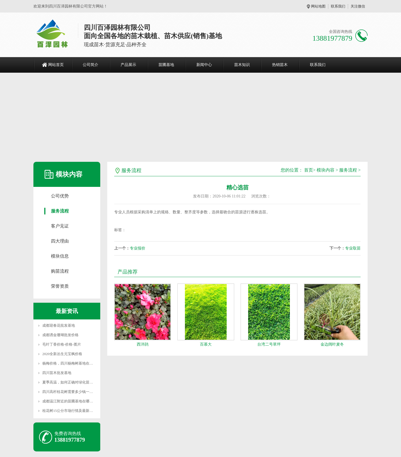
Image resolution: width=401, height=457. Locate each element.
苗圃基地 (166, 65)
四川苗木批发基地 (56, 373)
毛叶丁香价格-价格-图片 (61, 344)
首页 (308, 170)
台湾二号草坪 (269, 344)
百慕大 (206, 344)
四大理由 (60, 241)
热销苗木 (280, 65)
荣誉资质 (60, 286)
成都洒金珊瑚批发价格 (60, 335)
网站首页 (56, 65)
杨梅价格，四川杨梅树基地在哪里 (69, 363)
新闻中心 (204, 65)
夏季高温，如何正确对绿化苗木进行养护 (74, 382)
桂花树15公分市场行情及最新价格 (69, 411)
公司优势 (60, 196)
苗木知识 (242, 65)
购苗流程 (60, 271)
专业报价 (137, 248)
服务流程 (60, 211)
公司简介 (90, 65)
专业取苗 (353, 248)
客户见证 (60, 226)
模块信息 (60, 256)
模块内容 (325, 170)
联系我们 (338, 6)
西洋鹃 (142, 344)
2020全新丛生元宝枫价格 (62, 354)
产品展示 (128, 65)
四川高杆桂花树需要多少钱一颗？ (69, 392)
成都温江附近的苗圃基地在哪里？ (69, 401)
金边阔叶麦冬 (332, 344)
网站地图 (318, 6)
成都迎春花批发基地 (58, 325)
